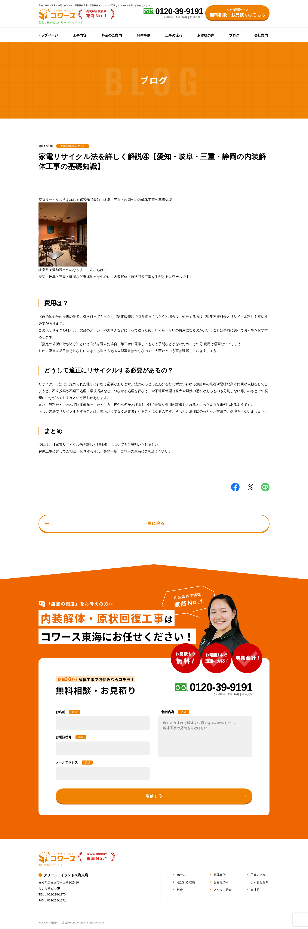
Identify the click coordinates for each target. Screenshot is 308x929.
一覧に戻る (154, 523)
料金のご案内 (111, 35)
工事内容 (79, 35)
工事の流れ (173, 35)
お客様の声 (205, 35)
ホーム (181, 874)
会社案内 (261, 35)
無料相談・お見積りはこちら (237, 12)
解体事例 (143, 35)
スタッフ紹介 (223, 889)
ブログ (234, 35)
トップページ (47, 35)
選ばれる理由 (186, 882)
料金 (180, 889)
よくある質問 (259, 882)
